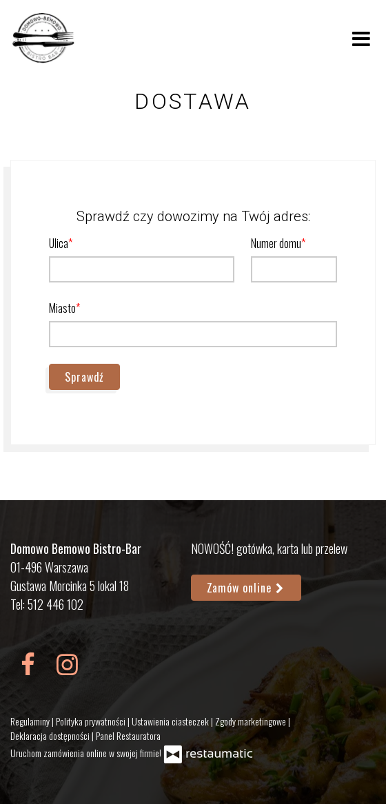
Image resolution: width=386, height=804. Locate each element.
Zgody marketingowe (251, 721)
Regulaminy (31, 721)
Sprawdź (84, 377)
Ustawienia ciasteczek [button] (171, 721)
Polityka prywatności (92, 721)
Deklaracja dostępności (51, 735)
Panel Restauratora (128, 735)
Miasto (62, 308)
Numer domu (276, 243)
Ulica (58, 243)
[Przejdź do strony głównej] (44, 37)
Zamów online (246, 587)
